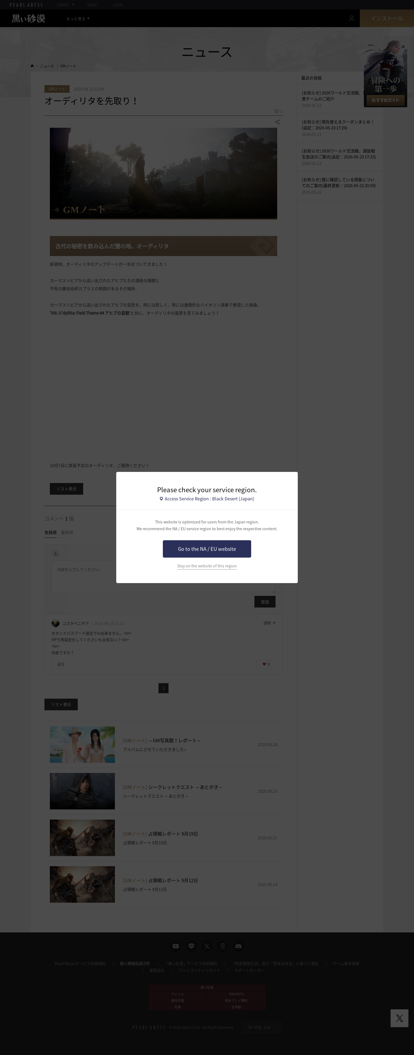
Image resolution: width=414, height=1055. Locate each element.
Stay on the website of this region (207, 566)
